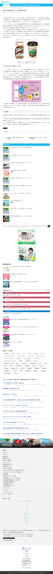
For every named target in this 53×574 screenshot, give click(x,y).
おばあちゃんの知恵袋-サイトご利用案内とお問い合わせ (14, 470)
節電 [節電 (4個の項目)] (21, 370)
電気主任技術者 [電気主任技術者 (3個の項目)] (7, 373)
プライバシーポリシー (26, 553)
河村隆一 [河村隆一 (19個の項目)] (41, 365)
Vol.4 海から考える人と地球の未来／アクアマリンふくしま (14, 422)
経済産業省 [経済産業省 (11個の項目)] (28, 370)
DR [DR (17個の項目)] (18, 353)
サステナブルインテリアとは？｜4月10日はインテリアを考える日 (15, 405)
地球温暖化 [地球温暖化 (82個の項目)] (33, 363)
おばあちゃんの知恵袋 (7, 468)
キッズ (26, 503)
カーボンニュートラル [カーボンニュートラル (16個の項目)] (9, 356)
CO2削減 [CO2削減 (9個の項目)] (6, 353)
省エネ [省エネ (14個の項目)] (15, 370)
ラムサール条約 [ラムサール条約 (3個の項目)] (26, 358)
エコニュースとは (6, 462)
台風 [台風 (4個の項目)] (17, 363)
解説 (26, 525)
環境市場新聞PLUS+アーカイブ (9, 485)
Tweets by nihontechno (8, 540)
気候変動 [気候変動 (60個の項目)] (27, 365)
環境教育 (26, 520)
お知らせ (26, 555)
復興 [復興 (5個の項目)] (5, 365)
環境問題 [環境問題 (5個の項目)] (37, 368)
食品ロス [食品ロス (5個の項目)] (16, 373)
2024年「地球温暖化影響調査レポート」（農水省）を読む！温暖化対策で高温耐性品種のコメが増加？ (22, 399)
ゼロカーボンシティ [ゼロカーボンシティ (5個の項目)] (41, 356)
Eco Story (6, 5)
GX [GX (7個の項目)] (24, 353)
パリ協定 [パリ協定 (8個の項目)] (18, 358)
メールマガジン (6, 489)
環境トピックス (26, 514)
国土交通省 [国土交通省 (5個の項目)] (24, 363)
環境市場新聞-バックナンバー (26, 565)
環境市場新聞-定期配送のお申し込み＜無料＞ (12, 480)
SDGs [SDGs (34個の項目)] (36, 353)
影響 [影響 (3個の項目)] (45, 363)
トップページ (5, 454)
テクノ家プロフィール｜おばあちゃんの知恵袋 (12, 472)
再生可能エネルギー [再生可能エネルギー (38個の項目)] (8, 363)
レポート (26, 507)
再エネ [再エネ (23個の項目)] (36, 361)
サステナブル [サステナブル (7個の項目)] (31, 356)
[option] (6, 443)
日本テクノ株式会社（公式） (26, 550)
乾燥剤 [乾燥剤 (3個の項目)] (21, 361)
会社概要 (26, 551)
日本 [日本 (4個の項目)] (11, 365)
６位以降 (47, 290)
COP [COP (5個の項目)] (12, 353)
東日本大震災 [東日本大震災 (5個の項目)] (19, 365)
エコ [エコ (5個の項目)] (41, 353)
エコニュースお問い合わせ (8, 493)
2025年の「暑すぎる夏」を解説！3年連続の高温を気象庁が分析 (15, 411)
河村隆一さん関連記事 (7, 460)
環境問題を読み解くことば (8, 464)
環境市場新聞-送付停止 (8, 483)
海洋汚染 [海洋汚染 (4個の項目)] (6, 368)
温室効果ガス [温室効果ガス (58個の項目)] (15, 368)
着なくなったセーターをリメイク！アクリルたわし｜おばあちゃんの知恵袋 (17, 416)
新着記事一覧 (5, 456)
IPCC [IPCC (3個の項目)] (29, 353)
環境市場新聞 (5, 474)
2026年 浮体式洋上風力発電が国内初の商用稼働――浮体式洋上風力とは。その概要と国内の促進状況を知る (23, 433)
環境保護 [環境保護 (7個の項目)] (30, 368)
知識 (26, 522)
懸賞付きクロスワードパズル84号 (10, 476)
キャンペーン (5, 452)
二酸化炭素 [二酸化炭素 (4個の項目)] (28, 361)
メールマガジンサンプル (8, 491)
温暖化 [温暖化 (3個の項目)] (23, 368)
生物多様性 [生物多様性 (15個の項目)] (7, 370)
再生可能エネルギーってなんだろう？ (10, 394)
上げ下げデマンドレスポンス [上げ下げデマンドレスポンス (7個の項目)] (10, 361)
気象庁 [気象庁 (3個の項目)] (34, 365)
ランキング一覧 (6, 487)
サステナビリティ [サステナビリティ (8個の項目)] (21, 356)
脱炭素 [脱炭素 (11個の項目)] (36, 370)
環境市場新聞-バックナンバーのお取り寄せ (12, 478)
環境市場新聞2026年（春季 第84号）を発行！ (11, 388)
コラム (26, 505)
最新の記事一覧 (6, 458)
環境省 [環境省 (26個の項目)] (44, 368)
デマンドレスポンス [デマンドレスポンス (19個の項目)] (8, 358)
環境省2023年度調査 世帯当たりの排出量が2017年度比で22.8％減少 (16, 428)
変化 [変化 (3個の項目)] (40, 363)
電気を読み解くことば (7, 466)
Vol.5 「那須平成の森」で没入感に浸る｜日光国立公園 (13, 383)
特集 (26, 512)
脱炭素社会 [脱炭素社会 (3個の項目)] (44, 370)
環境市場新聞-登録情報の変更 (9, 482)
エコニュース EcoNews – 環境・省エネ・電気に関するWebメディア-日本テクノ (20, 379)
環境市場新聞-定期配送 (26, 560)
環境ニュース (26, 516)
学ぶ (26, 509)
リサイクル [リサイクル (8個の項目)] (36, 358)
